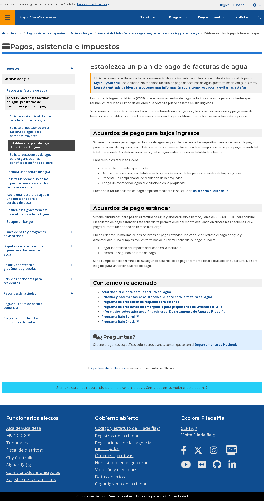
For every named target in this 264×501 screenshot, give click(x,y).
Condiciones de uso (90, 496)
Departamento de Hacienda (216, 345)
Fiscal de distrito (22, 450)
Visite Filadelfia (196, 435)
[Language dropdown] (258, 5)
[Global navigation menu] (7, 17)
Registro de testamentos (31, 479)
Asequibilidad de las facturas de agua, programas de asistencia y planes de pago (148, 33)
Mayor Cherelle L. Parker (37, 17)
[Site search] (259, 17)
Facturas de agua (81, 33)
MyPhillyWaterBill (108, 83)
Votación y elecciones (116, 470)
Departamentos (211, 17)
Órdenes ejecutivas (114, 455)
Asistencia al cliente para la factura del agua (136, 292)
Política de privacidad (150, 496)
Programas (178, 17)
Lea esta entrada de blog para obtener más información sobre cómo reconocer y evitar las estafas (170, 87)
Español (239, 5)
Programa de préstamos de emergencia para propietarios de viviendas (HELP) (162, 307)
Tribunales (17, 443)
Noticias (242, 17)
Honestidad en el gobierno (122, 463)
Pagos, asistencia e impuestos (46, 33)
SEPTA (187, 428)
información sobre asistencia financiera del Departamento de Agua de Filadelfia (163, 311)
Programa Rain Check (118, 321)
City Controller (20, 458)
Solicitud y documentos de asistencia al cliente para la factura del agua (157, 297)
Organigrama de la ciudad (121, 484)
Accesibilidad (178, 496)
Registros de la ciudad (117, 436)
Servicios (147, 17)
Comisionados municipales (33, 472)
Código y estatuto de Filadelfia (125, 428)
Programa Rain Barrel (118, 316)
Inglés (224, 5)
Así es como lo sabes (93, 4)
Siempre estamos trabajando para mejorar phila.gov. (132, 388)
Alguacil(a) (16, 465)
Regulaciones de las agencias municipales (124, 445)
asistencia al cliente (208, 191)
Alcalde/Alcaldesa (23, 428)
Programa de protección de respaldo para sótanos (140, 302)
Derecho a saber (120, 496)
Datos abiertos (110, 477)
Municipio (16, 435)
